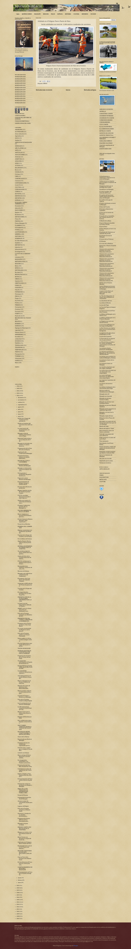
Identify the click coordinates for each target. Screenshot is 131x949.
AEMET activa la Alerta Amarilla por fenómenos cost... (24, 610)
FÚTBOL (17, 229)
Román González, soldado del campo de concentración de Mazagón (107, 448)
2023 (18, 393)
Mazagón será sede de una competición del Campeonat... (25, 575)
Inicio (17, 14)
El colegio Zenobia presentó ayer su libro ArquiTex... (24, 593)
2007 (18, 918)
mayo (19, 414)
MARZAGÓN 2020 (20, 87)
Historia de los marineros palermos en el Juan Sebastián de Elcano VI (106, 274)
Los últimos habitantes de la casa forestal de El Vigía (107, 387)
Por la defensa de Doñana (25, 538)
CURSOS (17, 191)
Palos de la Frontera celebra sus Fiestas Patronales (24, 635)
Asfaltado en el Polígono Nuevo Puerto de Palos (25, 843)
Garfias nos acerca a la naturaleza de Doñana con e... (24, 502)
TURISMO (18, 356)
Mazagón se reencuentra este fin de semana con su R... (25, 469)
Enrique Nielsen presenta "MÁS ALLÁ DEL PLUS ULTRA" (25, 667)
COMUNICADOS (20, 178)
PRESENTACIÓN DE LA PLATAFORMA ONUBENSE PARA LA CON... (25, 599)
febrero (20, 880)
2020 (18, 888)
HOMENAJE (18, 238)
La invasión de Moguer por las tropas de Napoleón (107, 325)
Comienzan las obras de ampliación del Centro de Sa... (25, 770)
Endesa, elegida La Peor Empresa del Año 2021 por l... (25, 775)
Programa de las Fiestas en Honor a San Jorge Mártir (24, 625)
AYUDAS (17, 165)
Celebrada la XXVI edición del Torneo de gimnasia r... (25, 585)
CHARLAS (18, 172)
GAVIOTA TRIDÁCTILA (106, 135)
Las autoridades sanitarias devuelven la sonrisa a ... (25, 672)
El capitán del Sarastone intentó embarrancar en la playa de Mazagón (106, 196)
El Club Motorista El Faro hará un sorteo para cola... (25, 863)
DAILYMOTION (103, 477)
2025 (18, 388)
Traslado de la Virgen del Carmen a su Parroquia (25, 535)
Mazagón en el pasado (105, 396)
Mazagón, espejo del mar (106, 416)
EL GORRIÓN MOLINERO (106, 128)
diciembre (21, 397)
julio (19, 409)
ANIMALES (18, 146)
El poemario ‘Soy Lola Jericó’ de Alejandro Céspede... (24, 580)
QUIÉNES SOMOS (27, 14)
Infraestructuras (19, 249)
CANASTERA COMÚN (106, 113)
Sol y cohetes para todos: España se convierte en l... (25, 722)
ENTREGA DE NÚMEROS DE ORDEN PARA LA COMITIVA (25, 547)
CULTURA (76, 14)
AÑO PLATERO (19, 148)
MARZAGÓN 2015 (20, 98)
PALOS (53, 14)
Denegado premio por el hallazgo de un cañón (106, 186)
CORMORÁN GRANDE (105, 120)
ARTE (16, 150)
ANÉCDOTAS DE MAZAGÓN (23, 142)
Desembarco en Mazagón (106, 189)
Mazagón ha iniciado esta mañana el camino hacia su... (25, 445)
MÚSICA (17, 268)
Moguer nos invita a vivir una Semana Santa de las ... (25, 833)
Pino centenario (103, 441)
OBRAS (45, 83)
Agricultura (18, 136)
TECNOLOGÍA (19, 345)
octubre (20, 402)
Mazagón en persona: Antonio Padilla (105, 399)
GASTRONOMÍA (20, 232)
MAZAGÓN (37, 14)
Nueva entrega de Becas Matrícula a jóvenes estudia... (24, 756)
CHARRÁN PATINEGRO (106, 115)
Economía (18, 206)
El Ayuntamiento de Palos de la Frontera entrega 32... (25, 873)
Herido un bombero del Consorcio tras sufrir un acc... (25, 425)
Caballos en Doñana (23, 752)
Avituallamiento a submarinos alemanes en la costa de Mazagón (107, 178)
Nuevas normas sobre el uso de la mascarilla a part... (24, 692)
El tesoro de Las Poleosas (106, 239)
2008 (18, 916)
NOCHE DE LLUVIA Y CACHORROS (24, 461)
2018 (18, 892)
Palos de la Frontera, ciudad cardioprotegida (25, 700)
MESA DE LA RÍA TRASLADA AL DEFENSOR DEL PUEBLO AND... (23, 790)
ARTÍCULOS (18, 152)
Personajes (18, 294)
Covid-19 (17, 185)
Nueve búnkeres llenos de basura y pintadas (106, 431)
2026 (18, 386)
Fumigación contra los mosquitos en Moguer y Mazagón (25, 785)
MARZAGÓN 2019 (20, 89)
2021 (18, 885)
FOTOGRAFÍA (19, 227)
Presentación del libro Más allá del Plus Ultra (25, 765)
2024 (18, 390)
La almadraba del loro (105, 300)
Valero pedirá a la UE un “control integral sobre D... (25, 640)
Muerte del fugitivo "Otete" (106, 428)
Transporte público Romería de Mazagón (24, 465)
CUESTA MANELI (20, 115)
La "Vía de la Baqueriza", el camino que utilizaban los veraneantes (106, 297)
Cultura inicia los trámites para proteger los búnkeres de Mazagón (107, 182)
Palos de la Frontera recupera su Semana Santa (24, 810)
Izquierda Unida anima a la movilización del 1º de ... (25, 440)
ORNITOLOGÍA (19, 283)
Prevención (18, 307)
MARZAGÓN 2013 (20, 102)
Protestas (17, 309)
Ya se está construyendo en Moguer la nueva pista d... (24, 630)
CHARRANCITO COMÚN (106, 118)
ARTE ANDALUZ (104, 469)
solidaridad (18, 339)
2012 (18, 906)
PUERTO (17, 313)
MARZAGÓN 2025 (20, 76)
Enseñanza (18, 214)
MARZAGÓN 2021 (20, 85)
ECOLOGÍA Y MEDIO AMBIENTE (21, 203)
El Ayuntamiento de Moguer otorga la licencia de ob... (23, 483)
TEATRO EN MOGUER (24, 648)
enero (19, 882)
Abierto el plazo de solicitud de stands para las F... (25, 802)
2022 (18, 395)
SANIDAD (18, 325)
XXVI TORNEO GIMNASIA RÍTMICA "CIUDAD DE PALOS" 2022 (24, 727)
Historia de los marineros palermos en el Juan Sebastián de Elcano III (106, 260)
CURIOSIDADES (19, 189)
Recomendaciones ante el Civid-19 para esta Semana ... (25, 847)
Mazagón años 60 (104, 394)
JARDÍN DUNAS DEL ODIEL (23, 123)
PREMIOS (18, 305)
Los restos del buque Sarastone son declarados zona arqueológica (106, 377)
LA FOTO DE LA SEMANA (22, 253)
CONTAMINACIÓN (20, 183)
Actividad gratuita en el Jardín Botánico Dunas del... (25, 677)
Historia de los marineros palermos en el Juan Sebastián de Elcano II (106, 255)
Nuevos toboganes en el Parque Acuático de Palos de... (24, 682)
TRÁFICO (18, 351)
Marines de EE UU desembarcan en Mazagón (106, 391)
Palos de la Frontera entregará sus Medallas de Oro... (25, 615)
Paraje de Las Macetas (24, 524)
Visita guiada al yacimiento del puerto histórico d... (24, 474)
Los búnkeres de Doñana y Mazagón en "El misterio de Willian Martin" (107, 353)
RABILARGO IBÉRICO (105, 141)
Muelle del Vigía (104, 426)
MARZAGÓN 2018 (20, 92)
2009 (18, 914)
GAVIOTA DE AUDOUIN (106, 133)
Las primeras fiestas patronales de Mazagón (106, 349)
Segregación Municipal (21, 328)
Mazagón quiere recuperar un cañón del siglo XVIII (107, 409)
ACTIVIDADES (19, 131)
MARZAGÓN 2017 (20, 94)
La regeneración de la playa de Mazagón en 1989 (107, 333)
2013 (18, 904)
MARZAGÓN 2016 (20, 96)
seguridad (17, 330)
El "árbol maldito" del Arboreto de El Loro (105, 192)
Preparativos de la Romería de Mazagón (24, 478)
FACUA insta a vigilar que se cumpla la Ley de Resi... (25, 749)
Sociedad (17, 336)
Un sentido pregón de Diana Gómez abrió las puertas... (25, 552)
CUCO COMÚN (103, 124)
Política (17, 302)
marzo (20, 877)
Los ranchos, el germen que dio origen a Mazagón (107, 367)
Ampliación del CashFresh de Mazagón (25, 452)
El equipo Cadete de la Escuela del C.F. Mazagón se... (24, 507)
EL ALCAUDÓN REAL (105, 126)
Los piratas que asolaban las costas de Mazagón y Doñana (107, 357)
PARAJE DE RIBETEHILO (22, 121)
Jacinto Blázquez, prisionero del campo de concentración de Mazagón (107, 288)
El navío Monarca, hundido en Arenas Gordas (107, 223)
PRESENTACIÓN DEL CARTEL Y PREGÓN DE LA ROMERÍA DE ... (25, 620)
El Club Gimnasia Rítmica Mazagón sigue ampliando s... (25, 520)
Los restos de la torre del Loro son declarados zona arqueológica (107, 372)
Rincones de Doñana (23, 571)
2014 (18, 902)
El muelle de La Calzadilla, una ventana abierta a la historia (106, 217)
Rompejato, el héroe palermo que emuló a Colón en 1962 (107, 452)
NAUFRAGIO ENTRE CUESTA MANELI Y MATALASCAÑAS (24, 733)
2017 (18, 895)
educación (18, 208)
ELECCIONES (19, 210)
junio (19, 411)
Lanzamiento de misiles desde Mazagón (24, 798)
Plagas (17, 298)
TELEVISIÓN (18, 347)
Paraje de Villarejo (23, 795)
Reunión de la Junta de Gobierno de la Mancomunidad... (24, 687)
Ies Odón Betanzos (20, 240)
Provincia (17, 311)
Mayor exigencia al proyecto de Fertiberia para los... (24, 515)
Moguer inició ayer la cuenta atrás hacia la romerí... (24, 713)
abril (19, 416)
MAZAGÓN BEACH (28, 6)
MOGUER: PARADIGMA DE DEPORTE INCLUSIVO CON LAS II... (25, 852)
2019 (18, 890)
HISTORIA (68, 14)
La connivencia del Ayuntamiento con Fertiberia (23, 430)
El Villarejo (102, 241)
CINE (16, 176)
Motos (17, 266)
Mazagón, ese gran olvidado (23, 824)
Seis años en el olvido (105, 458)
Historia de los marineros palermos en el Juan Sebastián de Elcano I (106, 250)
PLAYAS (17, 300)
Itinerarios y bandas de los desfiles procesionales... (24, 815)
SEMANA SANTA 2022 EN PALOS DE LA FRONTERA (24, 828)
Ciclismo (17, 174)
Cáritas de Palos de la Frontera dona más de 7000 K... (24, 557)
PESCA (17, 296)
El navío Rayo (103, 226)
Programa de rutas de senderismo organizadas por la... (24, 744)
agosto (20, 407)
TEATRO (17, 343)
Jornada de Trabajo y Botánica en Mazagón (24, 696)
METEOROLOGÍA (20, 261)
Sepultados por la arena (106, 460)
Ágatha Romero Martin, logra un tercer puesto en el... (24, 542)
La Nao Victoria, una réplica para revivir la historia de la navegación (107, 329)
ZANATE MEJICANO (105, 148)
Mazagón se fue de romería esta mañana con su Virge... (24, 435)
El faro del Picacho (104, 207)
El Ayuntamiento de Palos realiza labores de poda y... (25, 780)
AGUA (17, 138)
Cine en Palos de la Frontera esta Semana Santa (24, 858)
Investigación (19, 251)
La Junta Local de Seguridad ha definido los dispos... (24, 605)
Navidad (17, 272)
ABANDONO (18, 129)
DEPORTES (85, 14)
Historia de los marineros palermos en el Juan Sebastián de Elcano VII (106, 279)
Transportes (18, 354)
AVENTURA (18, 159)
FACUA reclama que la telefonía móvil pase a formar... (24, 562)
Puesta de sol (18, 315)
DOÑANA (60, 14)
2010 (18, 911)
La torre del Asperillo (105, 336)
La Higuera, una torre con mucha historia (106, 322)
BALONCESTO (19, 167)
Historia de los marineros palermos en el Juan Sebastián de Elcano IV (106, 265)
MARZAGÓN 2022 (20, 83)
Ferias (17, 219)
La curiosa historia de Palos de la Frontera (107, 311)
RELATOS (18, 321)
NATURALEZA (19, 270)
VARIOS (17, 360)
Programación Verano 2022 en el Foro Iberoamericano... (24, 820)
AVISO (17, 163)
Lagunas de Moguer (23, 806)
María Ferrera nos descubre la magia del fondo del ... (24, 838)
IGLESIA (17, 243)
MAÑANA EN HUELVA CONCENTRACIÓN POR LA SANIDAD (24, 652)
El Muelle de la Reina (105, 220)
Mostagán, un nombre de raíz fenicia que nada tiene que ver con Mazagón (107, 423)
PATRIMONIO (19, 292)
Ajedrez (17, 140)
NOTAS (17, 276)
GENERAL (18, 234)
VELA (16, 362)
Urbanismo (18, 358)
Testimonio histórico (105, 463)
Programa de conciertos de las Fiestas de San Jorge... (24, 657)
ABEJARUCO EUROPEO (106, 109)
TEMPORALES (19, 349)
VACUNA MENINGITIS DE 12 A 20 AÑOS (24, 511)
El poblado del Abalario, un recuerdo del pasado (107, 233)
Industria (17, 247)
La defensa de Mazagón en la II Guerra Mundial (107, 318)
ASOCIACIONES (20, 154)
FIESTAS (17, 221)
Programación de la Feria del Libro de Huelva (25, 449)
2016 (18, 897)
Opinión (17, 281)
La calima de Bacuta (105, 303)
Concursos (18, 180)
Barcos (17, 170)
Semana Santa (19, 332)
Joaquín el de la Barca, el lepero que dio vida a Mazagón (106, 292)
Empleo (17, 212)
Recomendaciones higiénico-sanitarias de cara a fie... (25, 567)
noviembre (21, 400)
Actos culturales (19, 134)
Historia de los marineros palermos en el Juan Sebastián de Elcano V (106, 270)
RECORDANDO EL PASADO (23, 318)
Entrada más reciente (44, 90)
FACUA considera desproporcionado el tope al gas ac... (24, 497)
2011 (18, 909)
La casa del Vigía (104, 305)
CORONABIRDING (104, 122)
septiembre (21, 404)
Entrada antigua (90, 90)
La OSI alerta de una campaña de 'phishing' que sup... (25, 708)
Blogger (76, 945)
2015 (18, 899)
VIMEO (101, 475)
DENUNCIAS (18, 196)
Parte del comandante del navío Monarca (106, 434)
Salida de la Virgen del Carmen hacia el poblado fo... (24, 420)
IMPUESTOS (18, 245)
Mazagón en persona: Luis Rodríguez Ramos (106, 402)
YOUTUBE (102, 481)
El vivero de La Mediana (106, 243)
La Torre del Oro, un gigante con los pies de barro (107, 339)
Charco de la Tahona (23, 736)
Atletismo (18, 156)
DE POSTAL (18, 193)
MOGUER (46, 14)
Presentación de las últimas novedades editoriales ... (23, 457)
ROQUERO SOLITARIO (105, 143)
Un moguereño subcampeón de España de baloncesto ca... (25, 662)
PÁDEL (17, 285)
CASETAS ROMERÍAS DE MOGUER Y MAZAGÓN (25, 868)
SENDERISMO (19, 334)
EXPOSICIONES (19, 216)
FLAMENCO (18, 225)
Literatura (18, 257)
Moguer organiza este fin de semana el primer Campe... (25, 492)
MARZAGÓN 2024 (20, 79)
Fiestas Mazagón (19, 223)
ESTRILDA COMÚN (105, 131)
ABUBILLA (102, 111)
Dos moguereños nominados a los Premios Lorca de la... (24, 761)
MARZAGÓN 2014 (20, 100)
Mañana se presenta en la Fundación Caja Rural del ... (25, 531)
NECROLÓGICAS (20, 274)
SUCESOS (93, 14)
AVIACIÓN (18, 161)
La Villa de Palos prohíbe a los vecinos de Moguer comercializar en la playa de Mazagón (107, 344)
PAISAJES (18, 287)
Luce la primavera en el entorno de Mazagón (24, 704)
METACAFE (103, 479)
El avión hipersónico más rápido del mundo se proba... (25, 645)
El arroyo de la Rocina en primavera (25, 487)
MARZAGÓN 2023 (20, 81)
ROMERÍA (18, 323)
